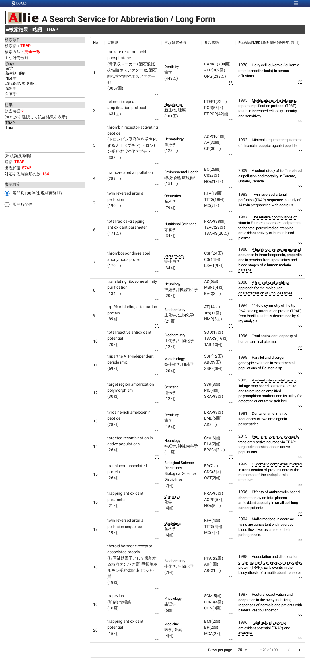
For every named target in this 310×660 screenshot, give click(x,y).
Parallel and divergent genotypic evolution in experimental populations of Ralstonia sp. (266, 362)
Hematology (174, 139)
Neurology (172, 284)
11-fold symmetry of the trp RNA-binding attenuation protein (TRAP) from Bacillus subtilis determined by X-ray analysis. (270, 313)
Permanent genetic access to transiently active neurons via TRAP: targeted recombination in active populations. (268, 444)
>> (157, 94)
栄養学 (45, 94)
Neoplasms (173, 104)
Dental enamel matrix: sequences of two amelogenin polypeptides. (262, 418)
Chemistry (172, 496)
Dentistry (171, 67)
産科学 (45, 89)
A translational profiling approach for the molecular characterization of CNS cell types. (265, 287)
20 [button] (240, 649)
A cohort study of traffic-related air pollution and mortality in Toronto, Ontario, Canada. (270, 175)
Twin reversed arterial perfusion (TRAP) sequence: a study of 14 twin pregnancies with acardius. (269, 199)
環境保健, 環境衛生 (45, 83)
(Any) (45, 63)
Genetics (171, 387)
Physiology (173, 598)
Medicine (171, 624)
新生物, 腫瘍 (45, 73)
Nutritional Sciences (180, 224)
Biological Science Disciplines (179, 465)
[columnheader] (97, 43)
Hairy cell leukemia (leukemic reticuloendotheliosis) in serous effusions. (268, 70)
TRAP (45, 123)
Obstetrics (172, 196)
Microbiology (174, 359)
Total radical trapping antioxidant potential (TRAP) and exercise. (264, 627)
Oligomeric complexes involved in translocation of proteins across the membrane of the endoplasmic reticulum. (270, 472)
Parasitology (174, 256)
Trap (45, 127)
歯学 (45, 68)
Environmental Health (181, 172)
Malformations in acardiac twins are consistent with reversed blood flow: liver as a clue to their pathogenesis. (266, 527)
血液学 (45, 78)
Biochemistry (174, 310)
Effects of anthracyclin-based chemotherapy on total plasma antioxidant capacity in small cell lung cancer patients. (269, 500)
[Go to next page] (299, 650)
